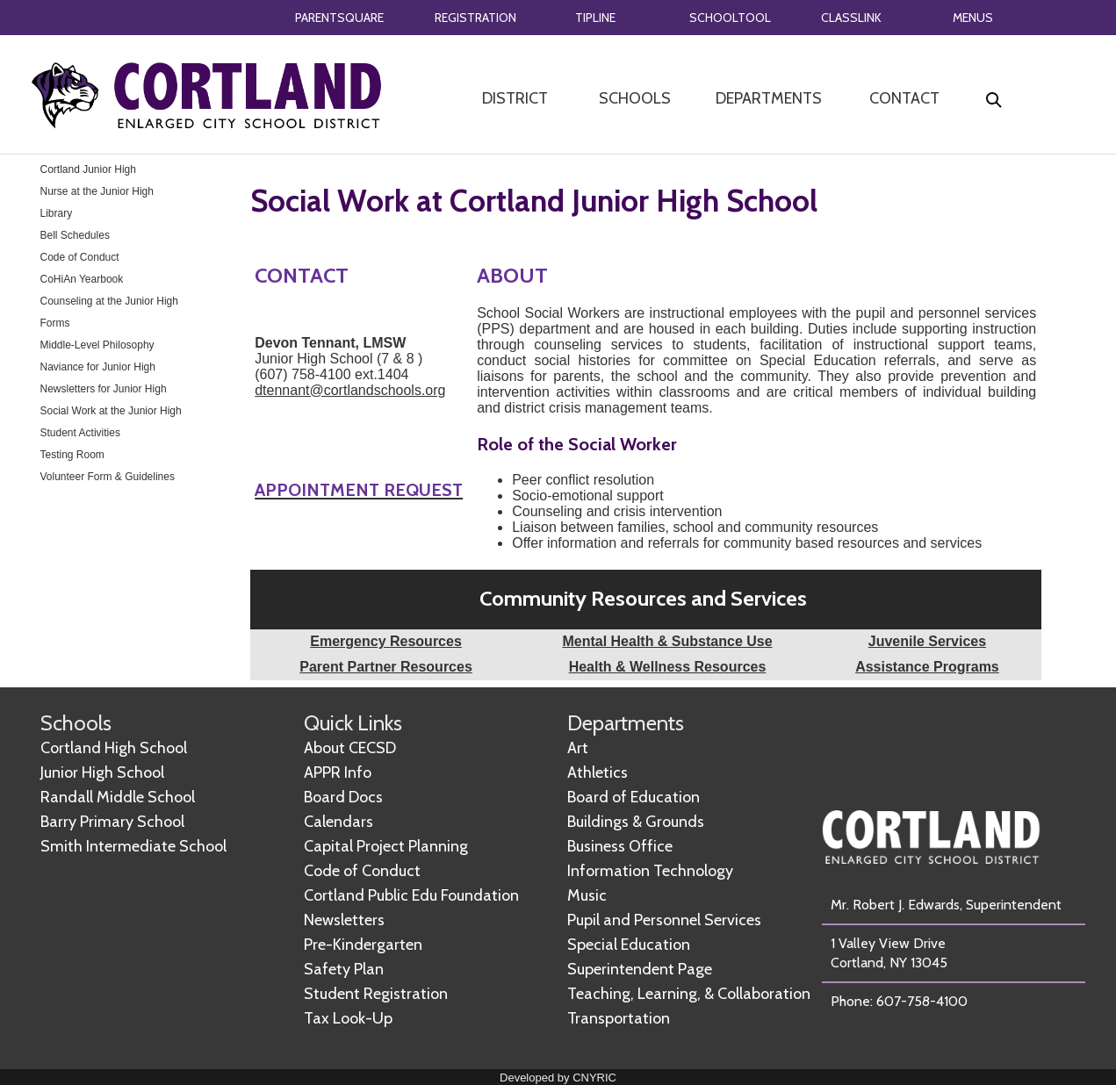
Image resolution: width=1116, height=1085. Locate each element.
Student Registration (376, 993)
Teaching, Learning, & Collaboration (688, 993)
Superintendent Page (639, 969)
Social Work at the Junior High (111, 411)
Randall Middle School (117, 797)
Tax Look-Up (348, 1018)
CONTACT (904, 98)
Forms (55, 323)
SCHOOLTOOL (730, 17)
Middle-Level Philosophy (97, 345)
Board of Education (633, 797)
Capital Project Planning (386, 846)
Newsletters (344, 920)
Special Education (628, 944)
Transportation (618, 1018)
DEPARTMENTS (769, 98)
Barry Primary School (112, 821)
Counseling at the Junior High (109, 301)
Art (577, 748)
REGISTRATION (475, 17)
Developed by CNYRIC (558, 1077)
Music (587, 895)
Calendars (338, 821)
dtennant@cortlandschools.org (350, 390)
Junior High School (102, 772)
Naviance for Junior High (97, 367)
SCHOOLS (635, 98)
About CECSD (350, 748)
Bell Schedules (75, 235)
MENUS (973, 17)
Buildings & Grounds (635, 821)
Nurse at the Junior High (97, 191)
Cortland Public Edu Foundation (411, 895)
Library (56, 213)
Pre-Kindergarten (363, 944)
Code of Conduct (79, 257)
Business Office (620, 846)
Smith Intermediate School (133, 846)
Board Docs (343, 797)
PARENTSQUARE (339, 17)
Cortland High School (113, 748)
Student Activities (80, 433)
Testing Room (72, 455)
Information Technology (650, 870)
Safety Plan (344, 969)
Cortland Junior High (88, 169)
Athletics (597, 772)
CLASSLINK (851, 17)
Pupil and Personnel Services (664, 920)
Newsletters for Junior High (103, 389)
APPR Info (337, 772)
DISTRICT (515, 98)
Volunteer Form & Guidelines (107, 477)
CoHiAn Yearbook (82, 279)
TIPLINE (595, 17)
